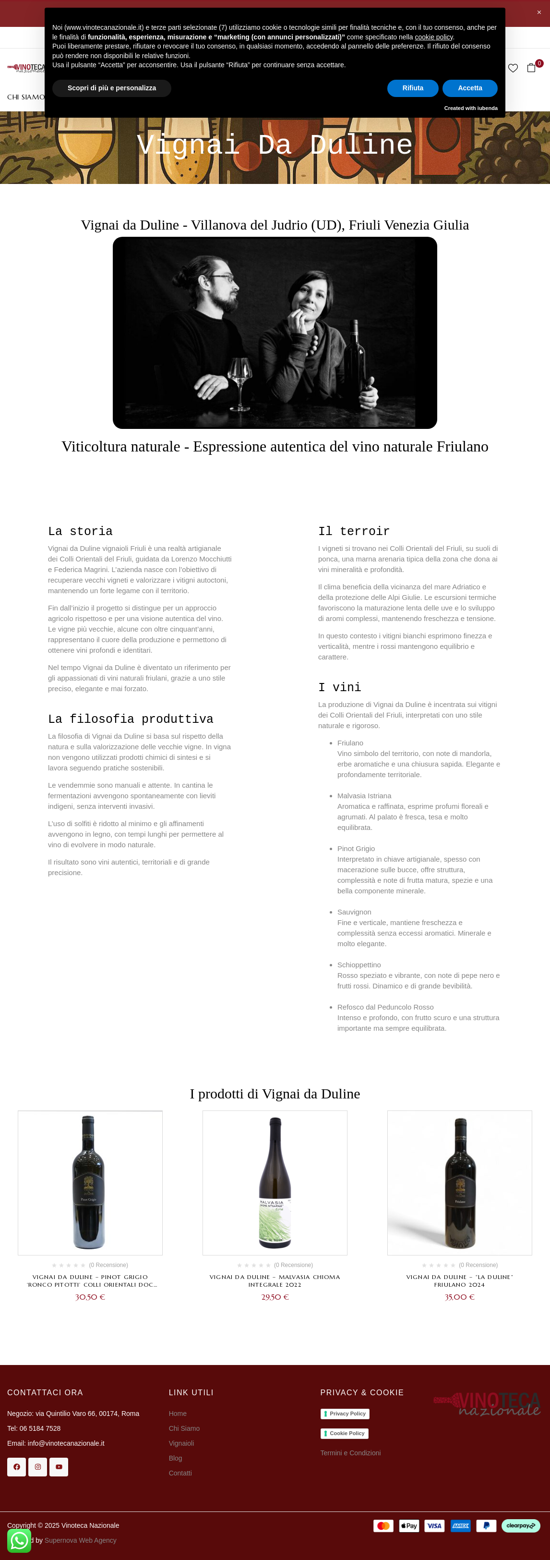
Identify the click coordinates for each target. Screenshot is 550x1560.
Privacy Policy (348, 1413)
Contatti (180, 1473)
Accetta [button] (470, 88)
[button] (535, 67)
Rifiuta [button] (413, 88)
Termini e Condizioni (351, 1453)
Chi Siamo (185, 1428)
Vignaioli (181, 1443)
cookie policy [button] (434, 37)
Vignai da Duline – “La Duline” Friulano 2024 (460, 1280)
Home (178, 1413)
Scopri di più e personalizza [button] (112, 88)
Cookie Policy (347, 1433)
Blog (175, 1458)
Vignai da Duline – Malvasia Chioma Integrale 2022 (275, 1280)
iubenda (488, 108)
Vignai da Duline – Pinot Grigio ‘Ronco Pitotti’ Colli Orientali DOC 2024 (90, 1284)
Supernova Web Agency (81, 1540)
